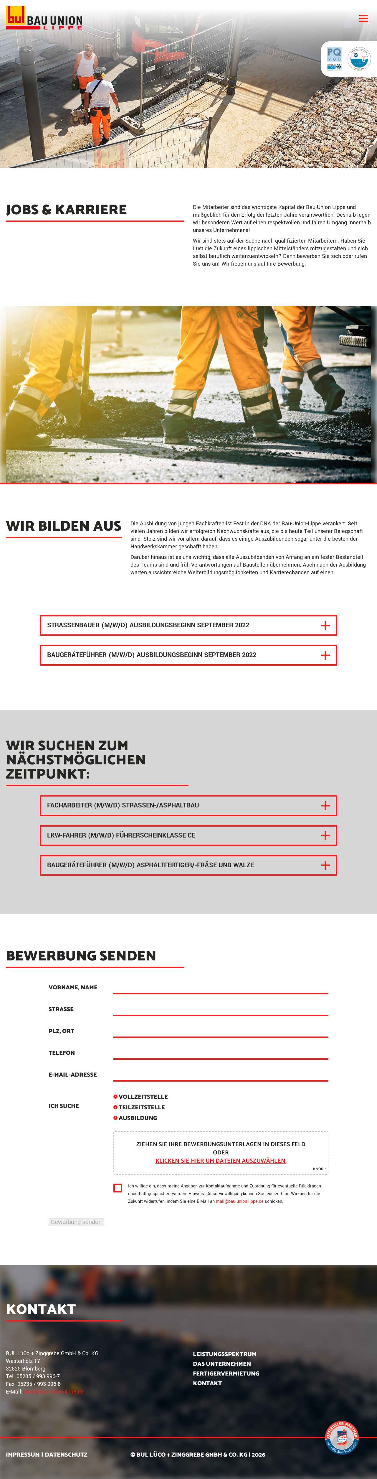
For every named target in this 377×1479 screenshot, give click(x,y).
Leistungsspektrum (225, 1354)
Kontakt (207, 1383)
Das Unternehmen (222, 1364)
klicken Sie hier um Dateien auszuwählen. (221, 1161)
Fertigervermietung (226, 1374)
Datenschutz (66, 1455)
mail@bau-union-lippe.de (240, 1201)
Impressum (23, 1455)
